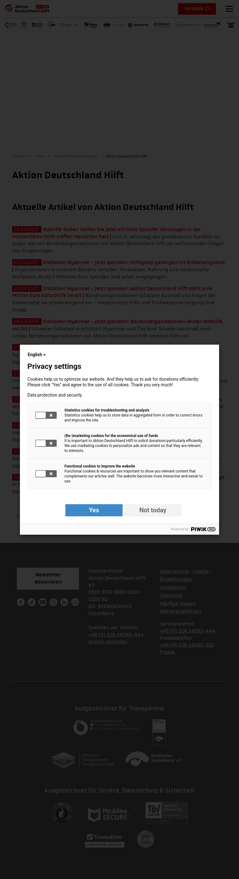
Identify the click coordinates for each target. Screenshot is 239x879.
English (37, 354)
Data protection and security (54, 395)
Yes (94, 510)
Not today (152, 510)
